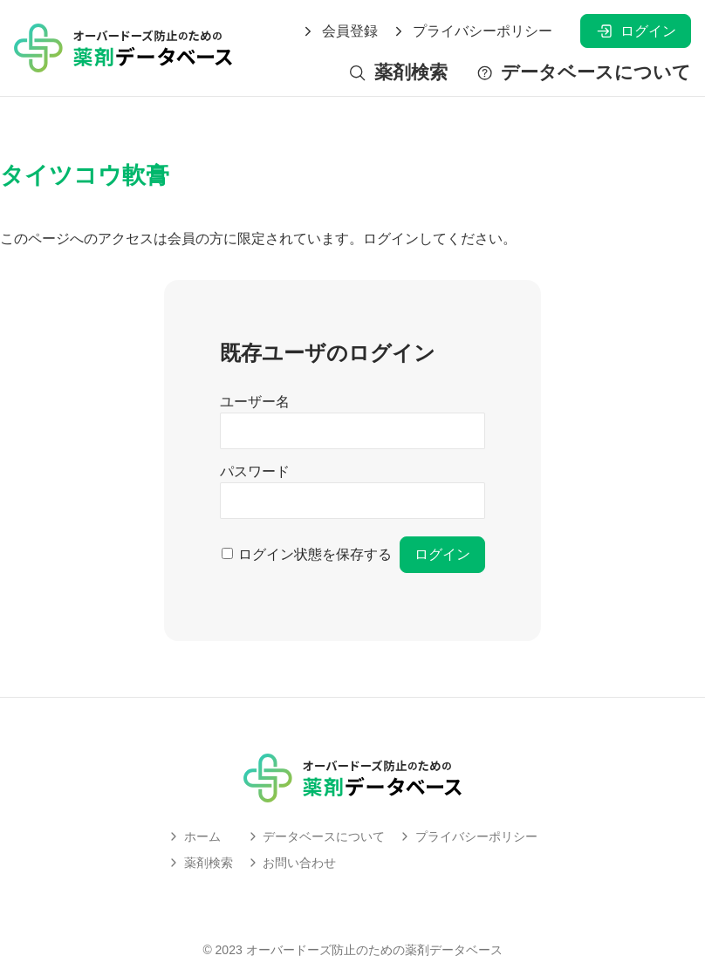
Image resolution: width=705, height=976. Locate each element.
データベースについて (583, 73)
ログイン (635, 31)
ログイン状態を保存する (315, 554)
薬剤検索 (397, 73)
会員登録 (339, 31)
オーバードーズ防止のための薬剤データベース (374, 950)
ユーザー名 (255, 401)
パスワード (255, 471)
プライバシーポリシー (472, 31)
